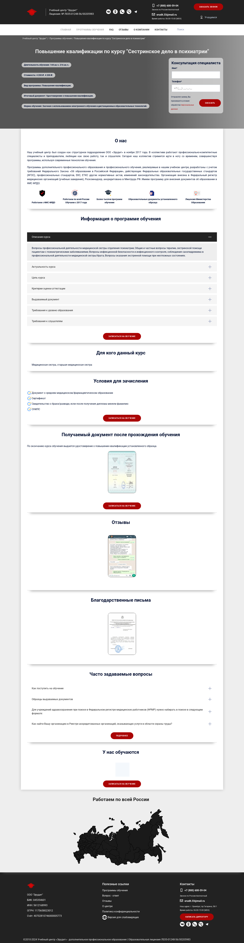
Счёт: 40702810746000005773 (44, 915)
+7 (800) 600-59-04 (167, 5)
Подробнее (122, 736)
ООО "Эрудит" (35, 894)
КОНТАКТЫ (161, 29)
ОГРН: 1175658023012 (40, 910)
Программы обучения (115, 890)
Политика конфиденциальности (121, 911)
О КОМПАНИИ (141, 29)
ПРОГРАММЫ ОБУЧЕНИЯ (90, 29)
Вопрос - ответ (110, 895)
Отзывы (107, 900)
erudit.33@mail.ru (167, 14)
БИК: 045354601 (36, 900)
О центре (107, 906)
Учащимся (211, 17)
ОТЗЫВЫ (123, 29)
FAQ (111, 29)
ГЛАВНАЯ (66, 29)
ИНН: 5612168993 (37, 905)
